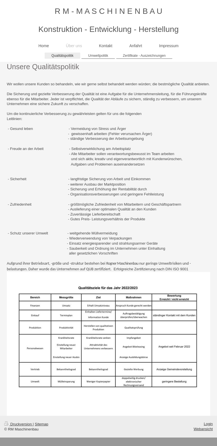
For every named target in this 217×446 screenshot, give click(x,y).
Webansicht (203, 429)
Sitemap (41, 424)
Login (208, 424)
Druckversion (18, 424)
